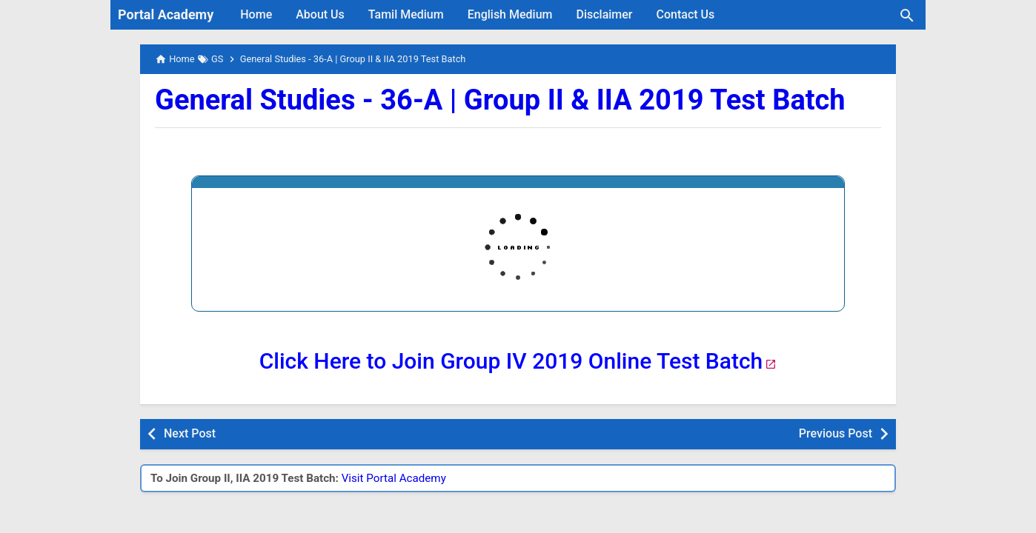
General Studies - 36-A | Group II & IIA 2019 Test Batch (500, 100)
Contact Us (686, 14)
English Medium (510, 14)
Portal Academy (165, 14)
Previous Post (835, 433)
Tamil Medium (406, 14)
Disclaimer (604, 14)
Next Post (190, 433)
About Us (320, 14)
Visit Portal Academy (394, 478)
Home (256, 14)
